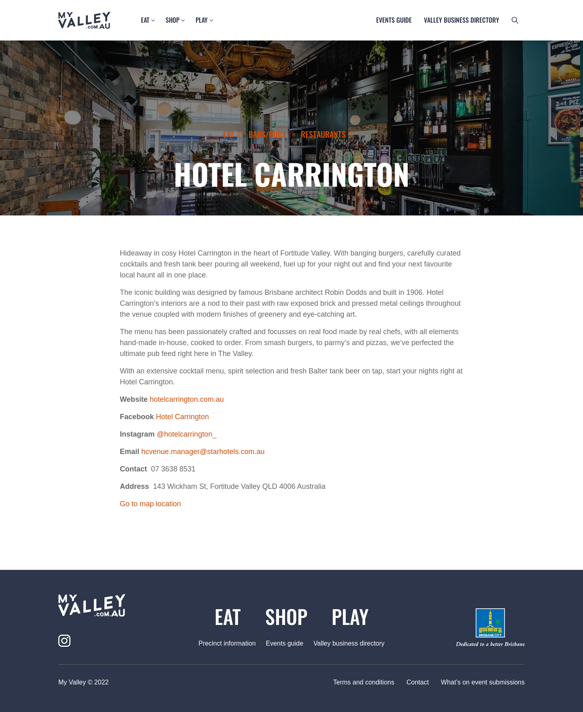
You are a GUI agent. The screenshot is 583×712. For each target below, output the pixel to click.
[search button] (515, 20)
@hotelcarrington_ (186, 434)
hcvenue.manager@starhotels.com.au (202, 452)
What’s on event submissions (483, 682)
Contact (417, 682)
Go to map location (150, 504)
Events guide (394, 20)
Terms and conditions (363, 682)
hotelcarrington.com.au (187, 399)
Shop (172, 20)
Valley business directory (461, 20)
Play (202, 20)
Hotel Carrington (182, 417)
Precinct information (226, 643)
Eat (145, 20)
